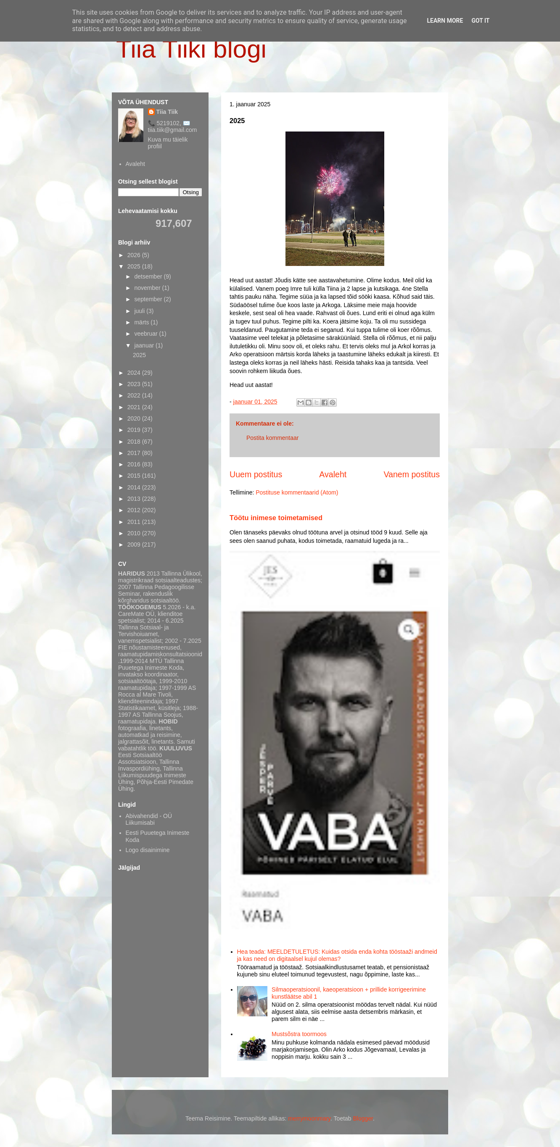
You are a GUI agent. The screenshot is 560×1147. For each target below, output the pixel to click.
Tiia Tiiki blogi (191, 49)
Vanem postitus (411, 474)
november (148, 287)
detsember (149, 276)
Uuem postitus (256, 474)
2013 (134, 498)
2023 (134, 384)
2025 (134, 266)
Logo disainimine (148, 850)
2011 (134, 521)
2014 (134, 487)
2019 (134, 429)
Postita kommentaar (272, 437)
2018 (134, 441)
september (149, 299)
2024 (134, 372)
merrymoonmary (309, 1118)
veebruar (146, 333)
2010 (134, 533)
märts (142, 322)
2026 (134, 255)
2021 (134, 407)
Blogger (363, 1118)
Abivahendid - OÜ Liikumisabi (149, 819)
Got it (480, 20)
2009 (134, 544)
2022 (134, 395)
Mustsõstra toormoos (299, 1034)
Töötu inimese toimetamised (276, 517)
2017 (134, 453)
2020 (134, 418)
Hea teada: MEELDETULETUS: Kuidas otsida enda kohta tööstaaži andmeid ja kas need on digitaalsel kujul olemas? (337, 955)
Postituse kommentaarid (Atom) (297, 492)
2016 (134, 464)
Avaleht (332, 474)
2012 (134, 510)
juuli (140, 311)
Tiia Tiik (167, 111)
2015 (134, 475)
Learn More (445, 20)
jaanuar (145, 345)
